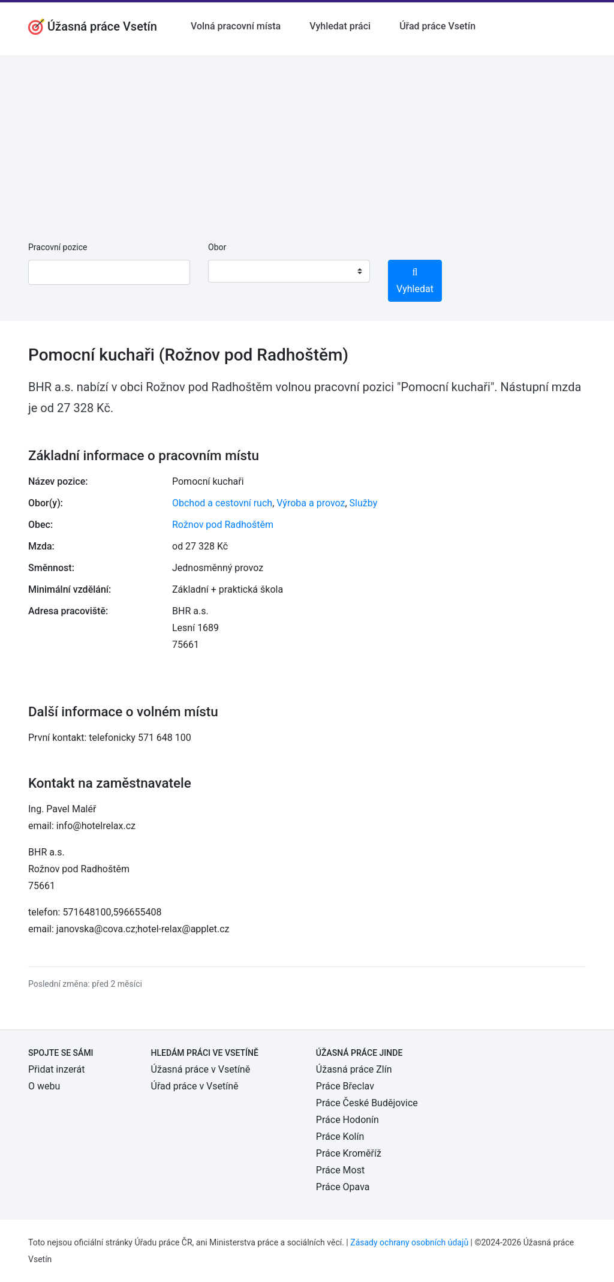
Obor (217, 247)
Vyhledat (415, 281)
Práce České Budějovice (367, 1103)
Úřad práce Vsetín (437, 26)
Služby (364, 503)
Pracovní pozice (57, 247)
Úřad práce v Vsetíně (195, 1086)
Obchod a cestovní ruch (222, 503)
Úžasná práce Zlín (354, 1069)
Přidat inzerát (56, 1069)
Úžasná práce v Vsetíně (201, 1069)
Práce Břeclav (345, 1086)
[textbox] (233, 271)
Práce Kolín (340, 1136)
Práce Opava (343, 1187)
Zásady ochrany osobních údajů (409, 1242)
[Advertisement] (307, 139)
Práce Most (340, 1170)
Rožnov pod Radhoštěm (222, 524)
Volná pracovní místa (236, 26)
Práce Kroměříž (348, 1153)
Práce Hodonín (347, 1119)
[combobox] (289, 271)
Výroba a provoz (310, 503)
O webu (44, 1086)
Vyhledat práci (340, 26)
